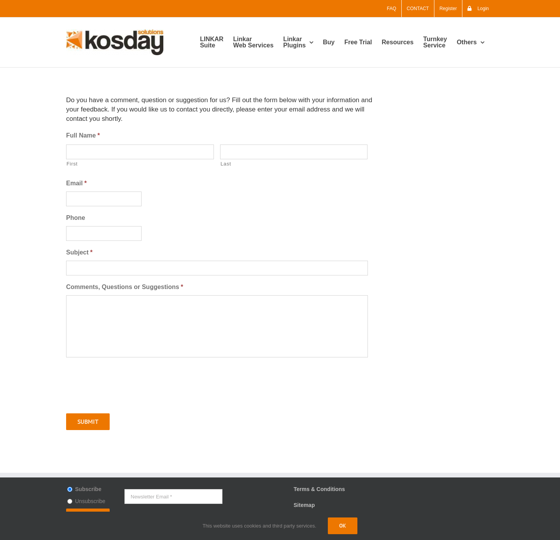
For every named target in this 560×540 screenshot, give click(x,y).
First (72, 164)
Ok (342, 525)
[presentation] (125, 392)
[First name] (140, 152)
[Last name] (294, 152)
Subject (79, 252)
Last (225, 164)
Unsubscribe (90, 501)
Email (76, 183)
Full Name (83, 135)
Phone (75, 217)
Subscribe (88, 489)
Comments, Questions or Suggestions (124, 287)
